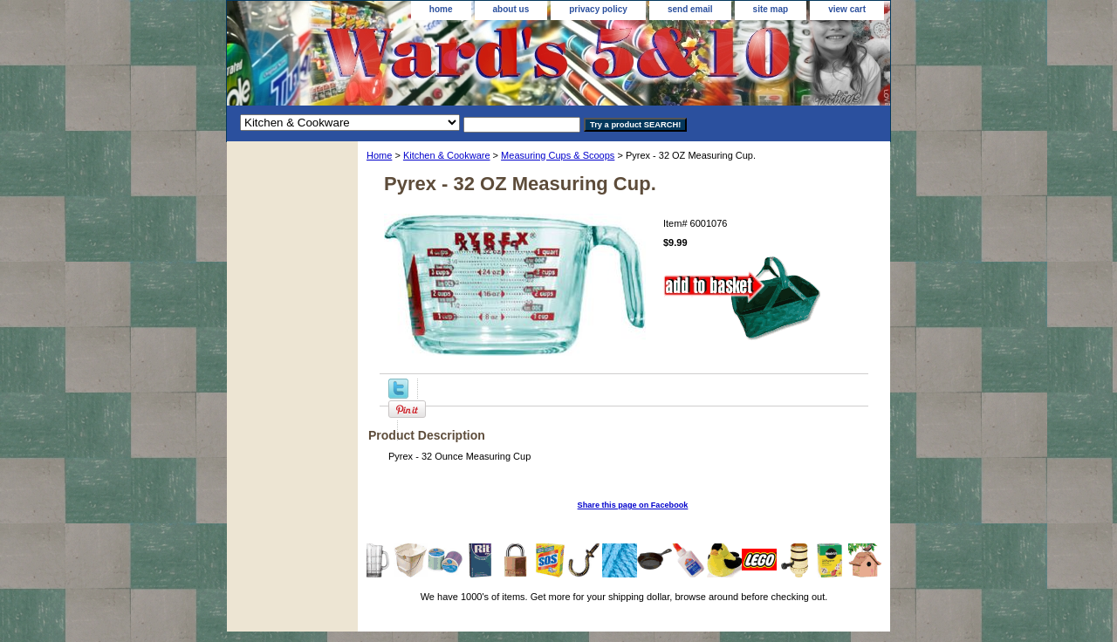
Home (379, 155)
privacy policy (598, 9)
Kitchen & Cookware (446, 155)
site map (771, 9)
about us (511, 9)
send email (690, 9)
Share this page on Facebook (633, 505)
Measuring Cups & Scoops (557, 155)
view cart (847, 9)
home (441, 9)
